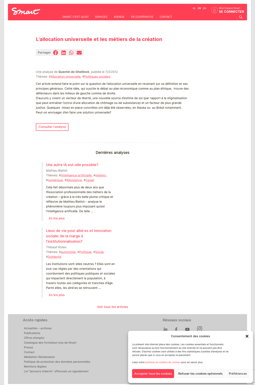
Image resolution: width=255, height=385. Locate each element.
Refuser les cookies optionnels (200, 373)
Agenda (119, 17)
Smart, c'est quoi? (75, 17)
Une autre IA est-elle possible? (72, 165)
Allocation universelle (65, 76)
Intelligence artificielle (76, 175)
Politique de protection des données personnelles (57, 362)
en (204, 8)
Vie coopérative (142, 17)
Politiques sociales (97, 76)
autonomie (68, 252)
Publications (32, 333)
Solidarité (54, 257)
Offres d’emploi (34, 338)
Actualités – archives (38, 328)
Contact (166, 17)
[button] (247, 336)
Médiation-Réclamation (39, 357)
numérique (55, 180)
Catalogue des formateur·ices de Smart (50, 342)
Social (99, 252)
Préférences (238, 373)
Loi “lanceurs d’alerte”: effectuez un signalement (56, 371)
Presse (28, 347)
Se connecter (231, 12)
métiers (100, 175)
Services (101, 17)
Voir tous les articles (112, 307)
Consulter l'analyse (52, 127)
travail (89, 180)
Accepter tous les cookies (153, 373)
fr (199, 8)
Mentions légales (35, 366)
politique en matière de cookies (162, 362)
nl (194, 8)
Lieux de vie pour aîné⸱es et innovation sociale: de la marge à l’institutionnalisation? (78, 236)
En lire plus (57, 218)
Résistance (74, 180)
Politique (85, 252)
